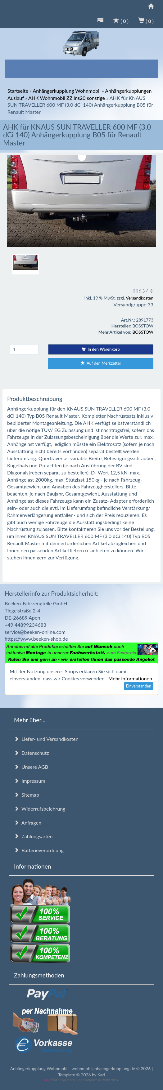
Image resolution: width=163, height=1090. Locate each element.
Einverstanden (138, 685)
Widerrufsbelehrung (39, 809)
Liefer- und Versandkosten (46, 739)
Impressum (29, 781)
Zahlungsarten (33, 836)
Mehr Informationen (130, 678)
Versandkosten (139, 297)
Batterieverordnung (39, 850)
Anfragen (27, 822)
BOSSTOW (142, 332)
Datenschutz (31, 753)
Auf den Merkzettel (101, 363)
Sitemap (26, 795)
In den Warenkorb (101, 349)
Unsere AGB (31, 767)
